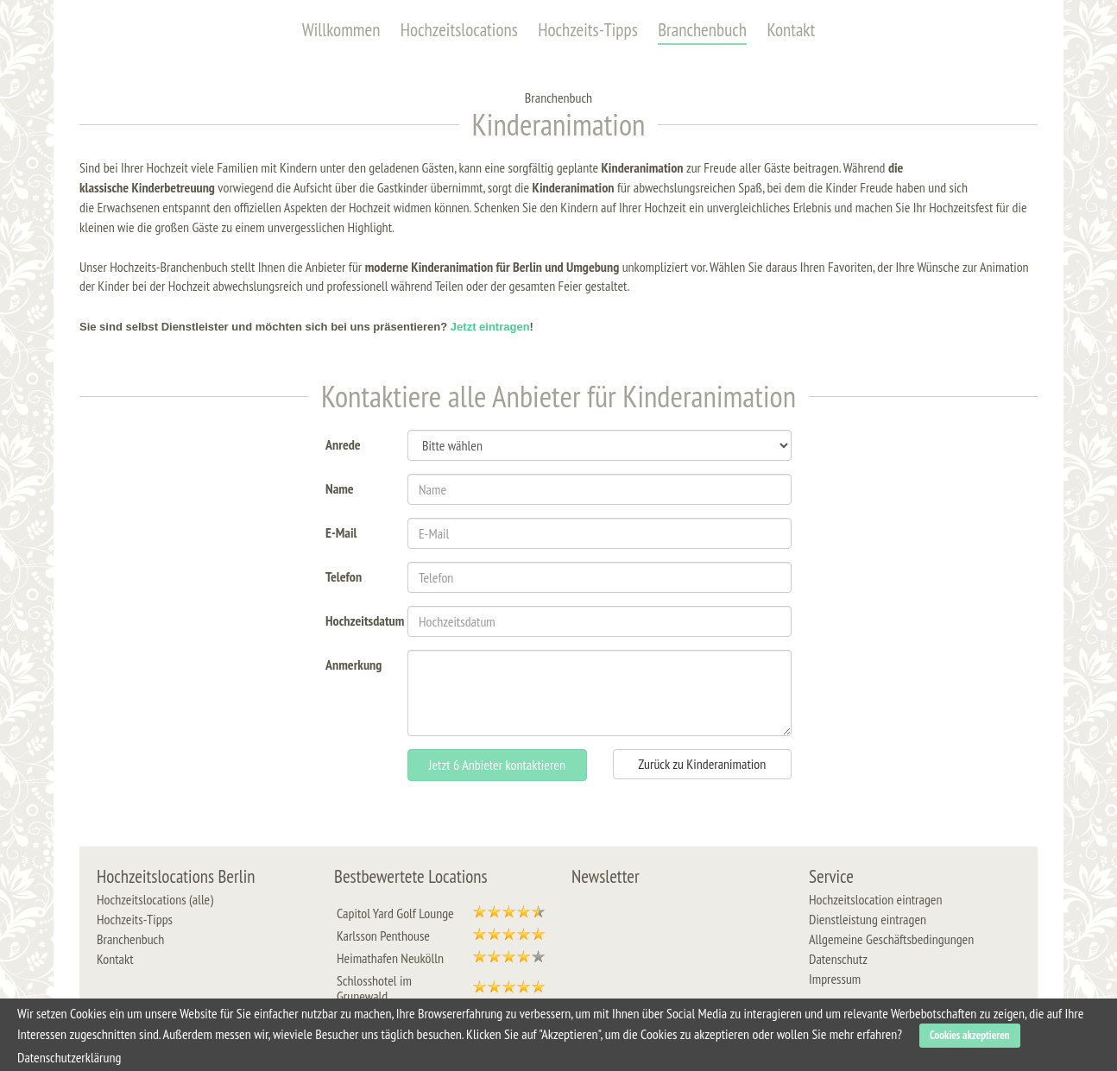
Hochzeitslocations (459, 29)
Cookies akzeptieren (970, 1035)
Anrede (343, 443)
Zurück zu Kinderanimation (702, 763)
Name (339, 487)
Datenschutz (838, 958)
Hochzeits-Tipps (588, 29)
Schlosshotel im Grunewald (374, 988)
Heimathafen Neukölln (390, 958)
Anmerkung (353, 663)
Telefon (343, 575)
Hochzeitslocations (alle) (155, 899)
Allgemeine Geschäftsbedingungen (891, 939)
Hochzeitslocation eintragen (875, 899)
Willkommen (341, 29)
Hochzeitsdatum (359, 619)
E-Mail (341, 531)
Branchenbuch (702, 29)
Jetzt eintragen (490, 326)
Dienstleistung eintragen (867, 919)
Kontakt (791, 29)
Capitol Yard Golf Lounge (395, 913)
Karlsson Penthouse (383, 935)
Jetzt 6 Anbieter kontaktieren (497, 764)
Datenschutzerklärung (69, 1057)
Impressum (835, 978)
